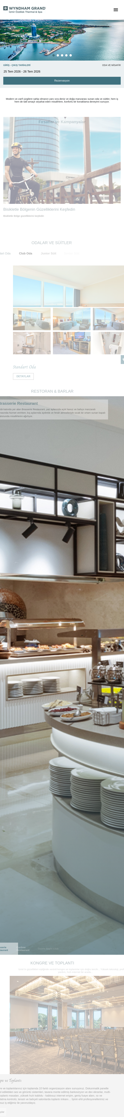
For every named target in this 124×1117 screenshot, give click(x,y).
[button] (53, 55)
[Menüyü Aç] (116, 10)
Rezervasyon (62, 80)
